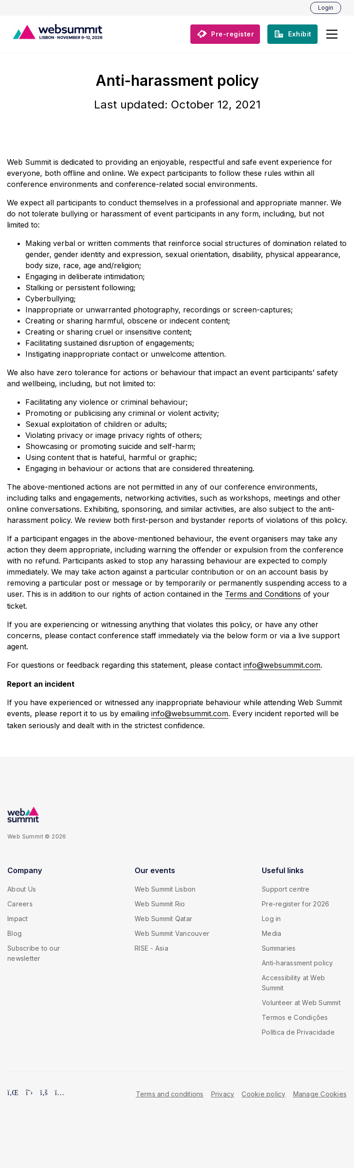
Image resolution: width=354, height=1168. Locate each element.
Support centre (286, 889)
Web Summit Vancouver (172, 933)
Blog (14, 933)
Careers (20, 904)
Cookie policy (263, 1094)
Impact (17, 918)
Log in (271, 918)
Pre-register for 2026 (295, 904)
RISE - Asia (151, 948)
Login (325, 7)
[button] (332, 34)
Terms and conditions (170, 1094)
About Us (21, 889)
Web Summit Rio (160, 904)
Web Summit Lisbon (165, 889)
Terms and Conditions (263, 594)
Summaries (278, 948)
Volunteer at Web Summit (301, 1002)
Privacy (223, 1094)
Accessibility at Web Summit (293, 983)
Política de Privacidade (298, 1032)
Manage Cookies (320, 1094)
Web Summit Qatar (163, 918)
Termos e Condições (295, 1017)
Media (271, 933)
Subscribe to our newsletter (33, 953)
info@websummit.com (281, 665)
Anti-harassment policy (297, 963)
